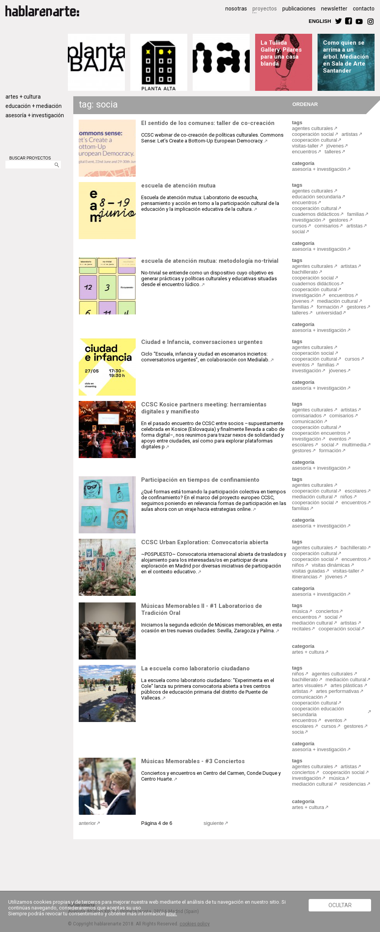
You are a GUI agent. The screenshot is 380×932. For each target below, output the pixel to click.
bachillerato (305, 272)
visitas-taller (305, 146)
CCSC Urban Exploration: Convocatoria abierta (204, 542)
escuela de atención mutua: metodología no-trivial (209, 260)
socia (298, 732)
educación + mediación (33, 106)
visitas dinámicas (331, 565)
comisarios (326, 226)
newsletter (334, 8)
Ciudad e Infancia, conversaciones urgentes (202, 341)
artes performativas (337, 691)
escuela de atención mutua (178, 185)
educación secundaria (316, 197)
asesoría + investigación (34, 115)
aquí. (171, 913)
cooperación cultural (314, 140)
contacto (364, 8)
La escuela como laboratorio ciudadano (195, 668)
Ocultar (340, 905)
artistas (350, 134)
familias (355, 214)
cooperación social (313, 134)
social (298, 231)
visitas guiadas (308, 571)
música (300, 611)
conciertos (327, 611)
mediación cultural (337, 301)
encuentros (304, 151)
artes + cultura (23, 97)
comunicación (307, 421)
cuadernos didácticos (315, 214)
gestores (338, 220)
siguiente (214, 823)
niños (346, 497)
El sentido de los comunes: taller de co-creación (208, 123)
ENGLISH (320, 20)
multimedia (354, 445)
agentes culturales (312, 128)
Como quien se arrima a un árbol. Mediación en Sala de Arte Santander (346, 56)
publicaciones (299, 8)
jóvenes (335, 146)
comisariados (307, 415)
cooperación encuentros (319, 433)
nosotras (236, 8)
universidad (329, 313)
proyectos (264, 8)
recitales (301, 629)
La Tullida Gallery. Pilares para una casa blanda (281, 53)
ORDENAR (304, 103)
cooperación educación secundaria (318, 711)
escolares (303, 445)
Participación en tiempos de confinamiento (200, 479)
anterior (87, 823)
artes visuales (307, 685)
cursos (299, 226)
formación (328, 307)
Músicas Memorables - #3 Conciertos (193, 761)
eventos (301, 365)
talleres (333, 151)
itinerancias (305, 577)
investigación (306, 220)
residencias (353, 784)
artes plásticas (346, 685)
